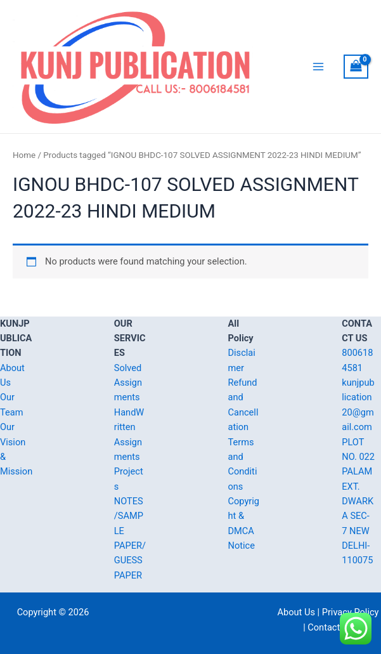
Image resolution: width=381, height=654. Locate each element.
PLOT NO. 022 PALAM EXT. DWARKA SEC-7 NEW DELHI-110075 (358, 501)
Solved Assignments (128, 382)
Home (24, 160)
